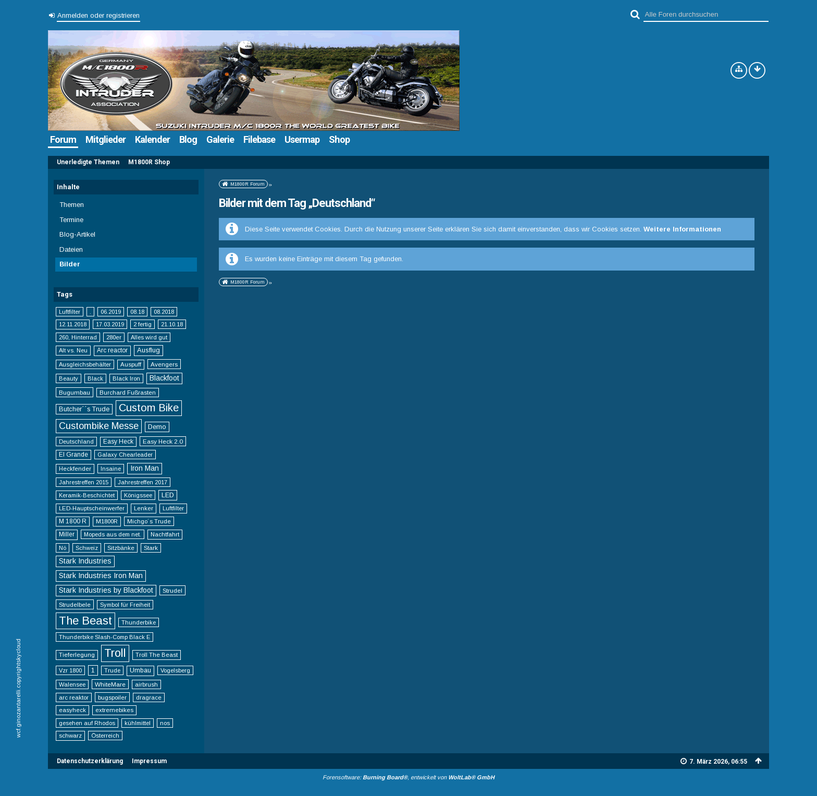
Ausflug (148, 350)
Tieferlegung (77, 655)
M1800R (107, 521)
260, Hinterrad (78, 337)
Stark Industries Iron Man (101, 575)
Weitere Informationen (682, 229)
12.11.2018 (72, 324)
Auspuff (130, 364)
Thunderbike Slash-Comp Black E (104, 637)
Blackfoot (164, 378)
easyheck (72, 710)
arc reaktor (74, 697)
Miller (67, 534)
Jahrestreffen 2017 (142, 482)
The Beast (85, 620)
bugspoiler (112, 697)
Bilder (69, 264)
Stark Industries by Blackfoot (106, 590)
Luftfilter (69, 312)
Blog (188, 139)
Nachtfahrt (165, 534)
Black (95, 378)
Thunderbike (138, 622)
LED (168, 495)
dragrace (149, 697)
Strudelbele (75, 604)
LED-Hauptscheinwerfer (92, 508)
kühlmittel (138, 723)
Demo (157, 427)
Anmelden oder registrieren (98, 15)
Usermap (301, 139)
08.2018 (164, 312)
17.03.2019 (110, 324)
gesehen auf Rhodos (87, 723)
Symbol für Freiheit (125, 605)
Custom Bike (149, 407)
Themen (71, 205)
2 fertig (142, 324)
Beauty (68, 378)
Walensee (72, 684)
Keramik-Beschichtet (87, 495)
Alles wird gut (149, 337)
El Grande (73, 454)
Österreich (105, 735)
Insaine (111, 469)
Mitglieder (105, 139)
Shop (339, 139)
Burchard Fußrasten (128, 392)
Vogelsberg (175, 670)
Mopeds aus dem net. (112, 534)
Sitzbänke (120, 548)
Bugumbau (74, 392)
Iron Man (144, 468)
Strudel (172, 590)
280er (113, 337)
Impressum (149, 761)
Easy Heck (118, 441)
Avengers (164, 364)
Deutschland (76, 441)
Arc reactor (112, 350)
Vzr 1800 (70, 670)
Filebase (259, 139)
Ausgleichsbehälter (85, 364)
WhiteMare (110, 684)
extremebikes (114, 710)
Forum (63, 139)
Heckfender (75, 469)
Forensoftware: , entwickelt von (408, 777)
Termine (71, 220)
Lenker (143, 508)
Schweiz (87, 548)
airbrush (146, 684)
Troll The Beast (156, 655)
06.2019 (111, 312)
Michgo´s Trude (149, 521)
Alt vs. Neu (73, 350)
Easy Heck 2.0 (163, 441)
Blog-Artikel (77, 234)
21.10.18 (172, 324)
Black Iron (126, 378)
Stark (151, 548)
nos (165, 723)
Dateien (71, 249)
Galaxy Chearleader (125, 454)
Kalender (152, 139)
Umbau (140, 670)
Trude (112, 670)
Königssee (138, 495)
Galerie (220, 139)
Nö (62, 548)
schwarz (70, 735)
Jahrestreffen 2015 (83, 482)
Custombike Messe (99, 426)
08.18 (137, 312)
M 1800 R (72, 521)
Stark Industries (85, 561)
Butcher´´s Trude (84, 409)
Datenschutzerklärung (90, 761)
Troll (115, 652)
